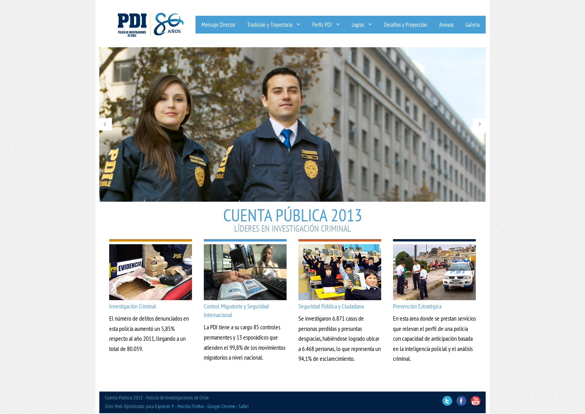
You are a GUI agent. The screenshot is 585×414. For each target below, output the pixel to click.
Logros (358, 24)
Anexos (446, 24)
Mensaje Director (218, 24)
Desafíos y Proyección (405, 24)
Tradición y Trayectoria (269, 24)
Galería (473, 24)
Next (479, 124)
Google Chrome (221, 406)
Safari (243, 406)
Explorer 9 (164, 406)
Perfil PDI (322, 24)
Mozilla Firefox (190, 406)
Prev (105, 124)
